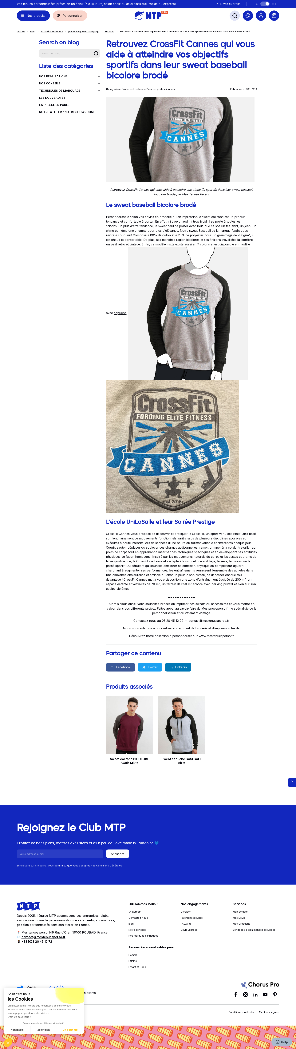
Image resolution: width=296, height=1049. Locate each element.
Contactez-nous (138, 917)
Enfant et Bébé (137, 966)
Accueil (21, 31)
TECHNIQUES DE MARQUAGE (69, 90)
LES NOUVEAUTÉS (52, 97)
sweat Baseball (200, 230)
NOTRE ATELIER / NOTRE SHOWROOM (66, 112)
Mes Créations (241, 923)
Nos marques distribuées (143, 935)
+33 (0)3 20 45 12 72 (37, 941)
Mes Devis (239, 917)
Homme (132, 954)
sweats (200, 604)
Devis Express (189, 929)
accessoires (219, 604)
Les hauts (139, 89)
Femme (132, 960)
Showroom (134, 911)
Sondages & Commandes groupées (254, 929)
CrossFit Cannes (118, 534)
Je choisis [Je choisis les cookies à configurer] (43, 1029)
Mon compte (240, 911)
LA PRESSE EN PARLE (54, 105)
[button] (8, 1042)
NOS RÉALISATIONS (52, 31)
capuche (120, 313)
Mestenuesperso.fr (215, 608)
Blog (32, 31)
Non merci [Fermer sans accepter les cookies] (16, 1029)
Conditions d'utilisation (241, 1012)
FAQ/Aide (186, 923)
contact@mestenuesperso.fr (209, 621)
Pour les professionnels (161, 89)
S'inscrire (117, 854)
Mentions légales (269, 1012)
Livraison (186, 911)
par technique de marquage (83, 31)
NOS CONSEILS (69, 83)
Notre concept (137, 929)
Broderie (109, 31)
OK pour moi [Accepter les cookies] (70, 1029)
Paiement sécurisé (192, 917)
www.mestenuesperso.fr (216, 636)
